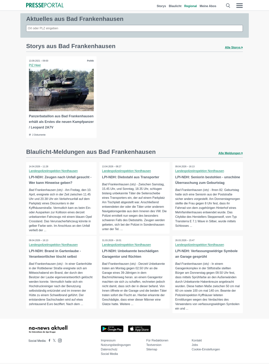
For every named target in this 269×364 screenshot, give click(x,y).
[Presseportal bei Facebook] (48, 341)
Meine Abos (208, 6)
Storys (161, 6)
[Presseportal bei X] (53, 341)
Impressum (108, 341)
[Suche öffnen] (228, 5)
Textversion (153, 346)
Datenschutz (109, 350)
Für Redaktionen (157, 341)
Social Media (109, 355)
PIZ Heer (35, 65)
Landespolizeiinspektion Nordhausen (53, 170)
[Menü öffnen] (239, 5)
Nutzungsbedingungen (116, 346)
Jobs (195, 346)
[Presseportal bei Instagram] (59, 341)
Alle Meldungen (230, 153)
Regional (190, 6)
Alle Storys (234, 47)
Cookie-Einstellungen (206, 350)
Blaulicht (175, 6)
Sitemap (151, 350)
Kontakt (197, 341)
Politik (90, 60)
